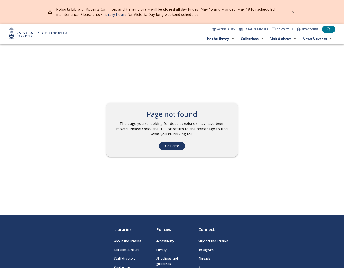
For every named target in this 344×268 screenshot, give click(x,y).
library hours (115, 14)
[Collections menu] (252, 38)
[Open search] (328, 29)
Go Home (172, 146)
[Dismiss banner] (293, 12)
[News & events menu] (317, 38)
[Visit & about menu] (283, 38)
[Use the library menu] (219, 38)
